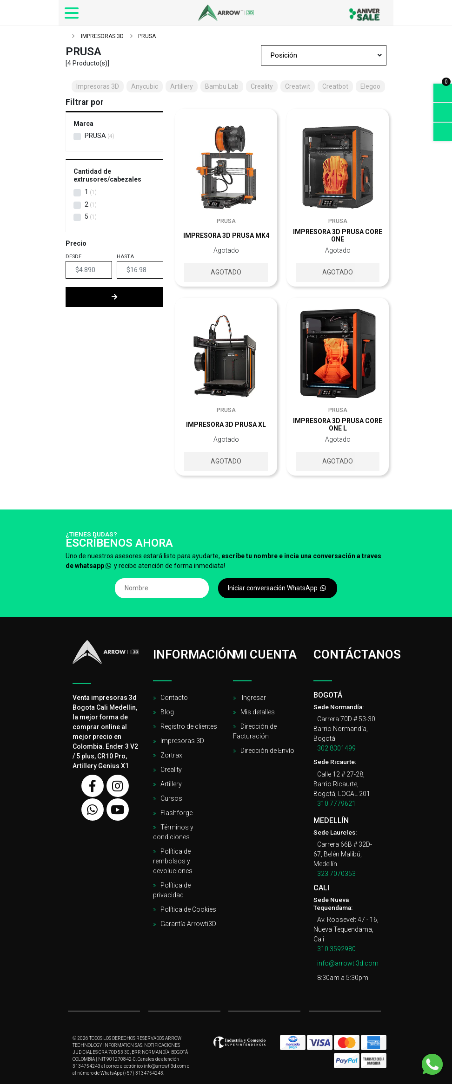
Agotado (226, 272)
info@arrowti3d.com (348, 963)
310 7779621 (336, 803)
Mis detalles (257, 712)
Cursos (171, 798)
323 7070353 (336, 873)
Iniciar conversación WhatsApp (277, 588)
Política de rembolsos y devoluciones (173, 861)
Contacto (174, 697)
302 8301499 (336, 748)
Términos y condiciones (173, 832)
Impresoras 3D (102, 36)
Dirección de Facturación (255, 731)
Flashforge (176, 812)
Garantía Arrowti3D (188, 923)
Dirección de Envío (267, 750)
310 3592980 (336, 949)
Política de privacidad (172, 890)
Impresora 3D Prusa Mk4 (226, 235)
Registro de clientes (188, 726)
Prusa (95, 135)
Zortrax (171, 755)
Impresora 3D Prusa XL (226, 424)
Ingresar (253, 697)
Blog (167, 712)
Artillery (171, 784)
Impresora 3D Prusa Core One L (337, 424)
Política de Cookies (188, 909)
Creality (171, 769)
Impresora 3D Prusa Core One (337, 235)
